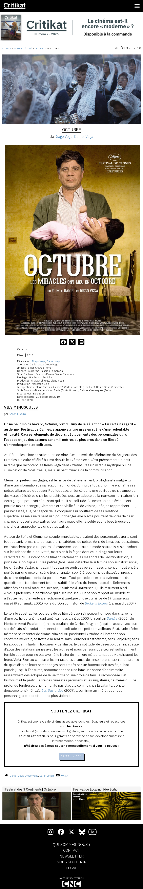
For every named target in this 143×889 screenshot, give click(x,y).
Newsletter (72, 856)
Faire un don (71, 756)
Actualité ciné (23, 48)
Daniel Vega (83, 136)
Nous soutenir (71, 862)
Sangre (112, 618)
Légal (71, 868)
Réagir (62, 775)
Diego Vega (64, 136)
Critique (40, 48)
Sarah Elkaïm (47, 775)
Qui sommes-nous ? (71, 844)
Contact (71, 850)
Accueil (7, 48)
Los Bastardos (52, 690)
